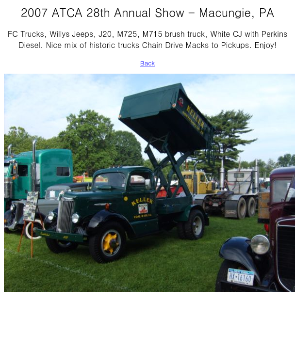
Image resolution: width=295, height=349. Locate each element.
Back (147, 62)
